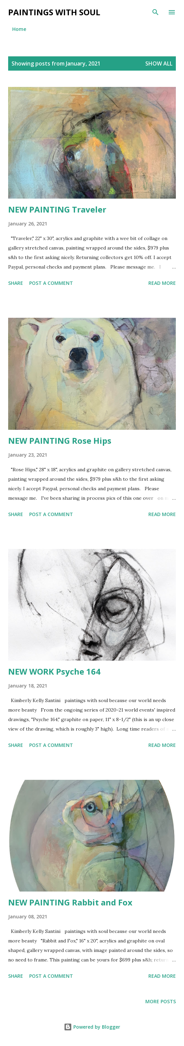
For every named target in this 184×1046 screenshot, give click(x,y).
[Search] (155, 12)
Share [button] (15, 283)
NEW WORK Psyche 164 (54, 671)
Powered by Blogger (92, 1027)
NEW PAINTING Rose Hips (59, 440)
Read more (162, 283)
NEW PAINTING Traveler (57, 209)
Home (19, 29)
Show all (158, 63)
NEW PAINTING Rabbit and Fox (70, 902)
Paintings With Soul (54, 12)
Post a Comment (51, 283)
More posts (160, 1001)
